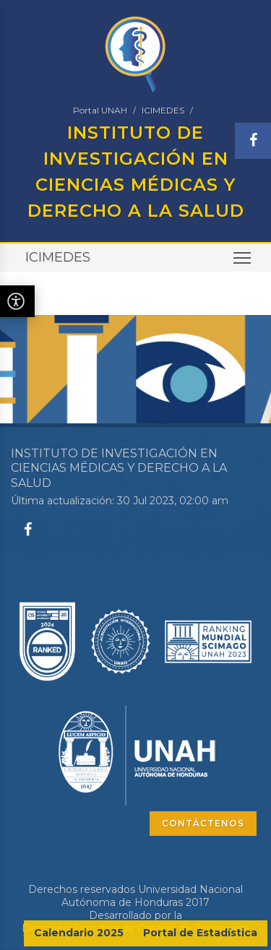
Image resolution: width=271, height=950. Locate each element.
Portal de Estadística (200, 932)
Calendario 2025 (79, 932)
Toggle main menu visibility (243, 262)
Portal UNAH (100, 110)
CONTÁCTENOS (203, 823)
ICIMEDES (163, 110)
